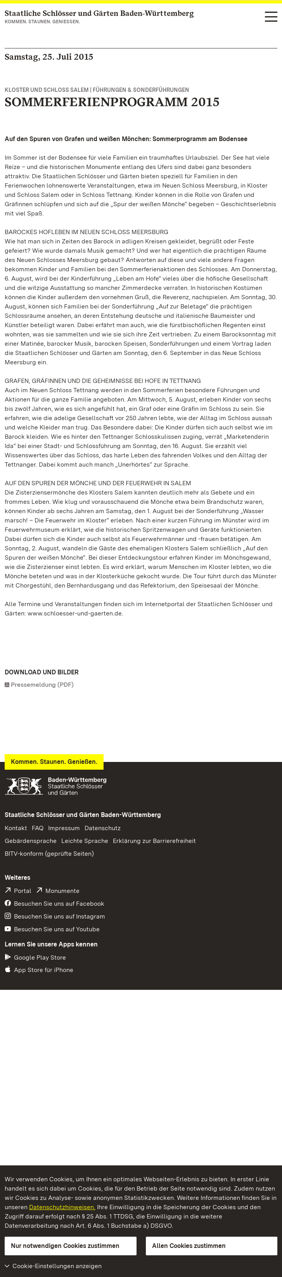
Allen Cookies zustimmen (189, 1245)
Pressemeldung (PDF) (42, 684)
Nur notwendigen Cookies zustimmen (65, 1245)
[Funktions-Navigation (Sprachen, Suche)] (271, 17)
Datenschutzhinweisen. (62, 1207)
